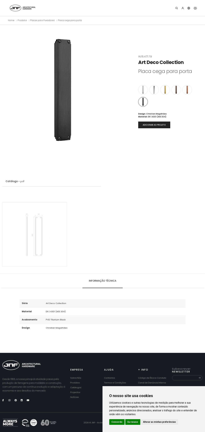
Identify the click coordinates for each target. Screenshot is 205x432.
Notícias (74, 397)
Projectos (75, 392)
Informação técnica (102, 280)
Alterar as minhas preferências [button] (159, 422)
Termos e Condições (115, 382)
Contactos (109, 377)
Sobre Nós (75, 377)
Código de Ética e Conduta (152, 377)
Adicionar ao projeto (154, 124)
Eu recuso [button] (132, 422)
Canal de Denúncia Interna (152, 382)
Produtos (75, 382)
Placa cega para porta (70, 20)
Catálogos (75, 387)
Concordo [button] (116, 422)
